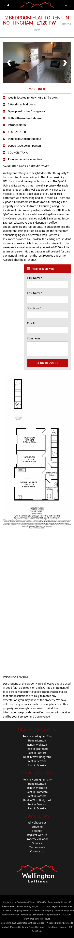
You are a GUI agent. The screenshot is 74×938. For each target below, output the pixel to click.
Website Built (53, 922)
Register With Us (37, 835)
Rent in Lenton (37, 740)
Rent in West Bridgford (37, 757)
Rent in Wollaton (37, 744)
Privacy (62, 926)
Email (31, 323)
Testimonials (37, 847)
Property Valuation (37, 839)
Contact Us (37, 851)
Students (37, 826)
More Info (37, 89)
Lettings (37, 831)
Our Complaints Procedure (37, 918)
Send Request (47, 363)
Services (37, 843)
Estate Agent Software (33, 926)
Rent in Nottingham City (37, 736)
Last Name (34, 293)
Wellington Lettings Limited (30, 922)
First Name (34, 278)
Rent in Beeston (37, 761)
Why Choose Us (37, 822)
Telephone (34, 308)
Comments (33, 338)
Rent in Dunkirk (37, 765)
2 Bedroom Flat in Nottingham (36, 20)
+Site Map (52, 926)
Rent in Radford (37, 753)
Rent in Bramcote (37, 749)
